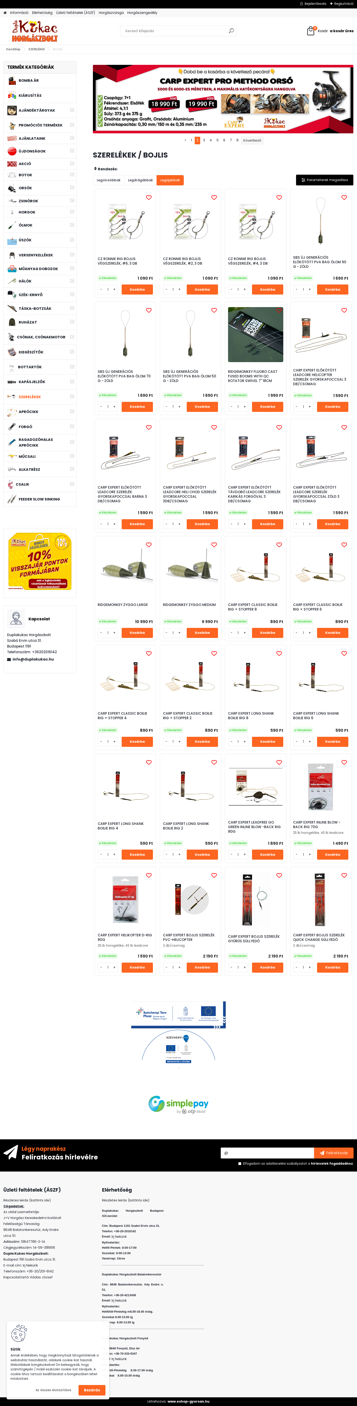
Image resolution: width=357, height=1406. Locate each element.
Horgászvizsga (111, 12)
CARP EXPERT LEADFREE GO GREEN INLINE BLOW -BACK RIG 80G (254, 827)
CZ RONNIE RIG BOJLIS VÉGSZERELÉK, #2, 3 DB (182, 261)
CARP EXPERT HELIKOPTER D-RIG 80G (125, 937)
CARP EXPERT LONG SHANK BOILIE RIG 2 (186, 826)
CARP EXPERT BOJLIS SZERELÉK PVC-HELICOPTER (189, 937)
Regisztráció (344, 3)
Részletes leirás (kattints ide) (126, 1200)
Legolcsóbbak (109, 180)
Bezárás (92, 1390)
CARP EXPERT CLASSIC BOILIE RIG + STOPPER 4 (122, 715)
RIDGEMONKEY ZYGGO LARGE (123, 605)
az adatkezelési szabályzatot (284, 1163)
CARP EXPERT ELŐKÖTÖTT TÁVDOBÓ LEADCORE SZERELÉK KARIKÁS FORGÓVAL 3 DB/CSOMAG (254, 494)
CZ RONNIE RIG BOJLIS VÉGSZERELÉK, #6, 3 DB (117, 261)
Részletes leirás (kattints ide (26, 1200)
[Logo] (34, 31)
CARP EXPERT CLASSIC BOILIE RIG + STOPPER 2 (188, 715)
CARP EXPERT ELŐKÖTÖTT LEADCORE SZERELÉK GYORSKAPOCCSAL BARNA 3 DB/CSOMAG (122, 494)
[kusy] (108, 289)
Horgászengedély (142, 12)
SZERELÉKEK (37, 49)
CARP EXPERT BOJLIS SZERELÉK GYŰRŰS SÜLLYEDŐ (254, 938)
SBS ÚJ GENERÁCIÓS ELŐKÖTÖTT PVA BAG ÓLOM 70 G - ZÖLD (124, 376)
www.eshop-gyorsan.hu (189, 1401)
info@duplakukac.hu (33, 659)
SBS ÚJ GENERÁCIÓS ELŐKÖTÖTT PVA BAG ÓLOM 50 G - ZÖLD (189, 376)
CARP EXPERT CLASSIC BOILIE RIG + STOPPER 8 (253, 607)
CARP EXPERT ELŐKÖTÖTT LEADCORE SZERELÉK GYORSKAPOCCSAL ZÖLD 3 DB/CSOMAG (316, 494)
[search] (231, 32)
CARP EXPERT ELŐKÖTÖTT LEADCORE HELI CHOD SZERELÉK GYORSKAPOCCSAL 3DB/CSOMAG (190, 494)
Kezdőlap (13, 49)
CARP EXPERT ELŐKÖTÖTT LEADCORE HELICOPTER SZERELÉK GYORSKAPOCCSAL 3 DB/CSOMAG (319, 377)
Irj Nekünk (30, 1265)
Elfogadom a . (298, 1163)
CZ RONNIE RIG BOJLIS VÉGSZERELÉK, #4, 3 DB (248, 261)
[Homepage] (5, 12)
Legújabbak (170, 180)
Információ (19, 12)
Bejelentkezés (315, 3)
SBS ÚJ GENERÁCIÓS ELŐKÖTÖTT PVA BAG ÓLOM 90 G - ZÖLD (319, 262)
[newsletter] (333, 1153)
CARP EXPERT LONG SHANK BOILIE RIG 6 (316, 715)
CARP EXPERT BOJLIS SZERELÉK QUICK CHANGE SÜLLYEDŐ (319, 937)
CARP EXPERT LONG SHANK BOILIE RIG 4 (121, 826)
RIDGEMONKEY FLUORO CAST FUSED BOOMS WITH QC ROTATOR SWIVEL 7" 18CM (252, 376)
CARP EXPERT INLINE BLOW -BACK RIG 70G (316, 824)
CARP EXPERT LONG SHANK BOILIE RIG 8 (251, 715)
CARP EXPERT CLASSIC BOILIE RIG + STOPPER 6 (318, 607)
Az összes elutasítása (53, 1390)
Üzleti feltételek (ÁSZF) (75, 12)
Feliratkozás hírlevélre (60, 1157)
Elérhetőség (42, 12)
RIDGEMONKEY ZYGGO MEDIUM (189, 605)
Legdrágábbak (140, 180)
